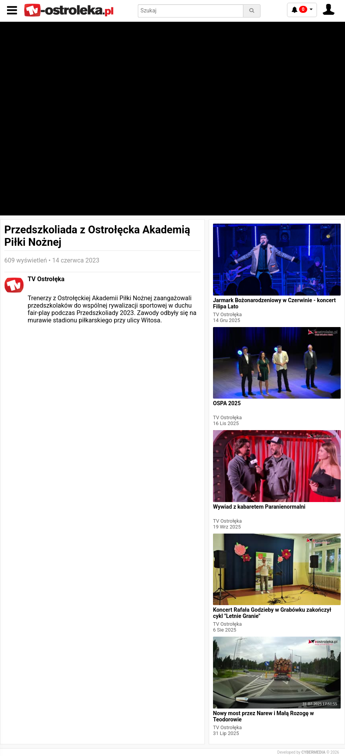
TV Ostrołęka (46, 279)
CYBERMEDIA (313, 752)
